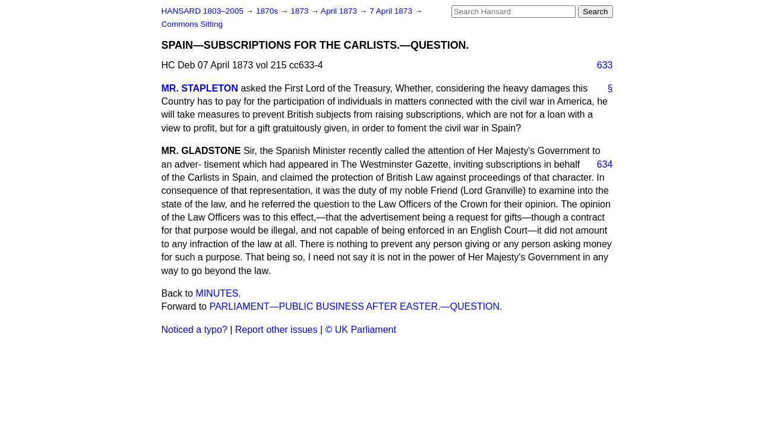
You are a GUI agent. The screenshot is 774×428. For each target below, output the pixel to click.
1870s (268, 11)
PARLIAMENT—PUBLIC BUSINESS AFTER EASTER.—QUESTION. (355, 306)
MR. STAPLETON (200, 88)
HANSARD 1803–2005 (203, 11)
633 (605, 65)
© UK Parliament (361, 330)
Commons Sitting (192, 24)
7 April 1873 (392, 11)
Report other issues (276, 330)
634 (605, 164)
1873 (300, 11)
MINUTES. (218, 293)
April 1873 (340, 11)
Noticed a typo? (195, 330)
